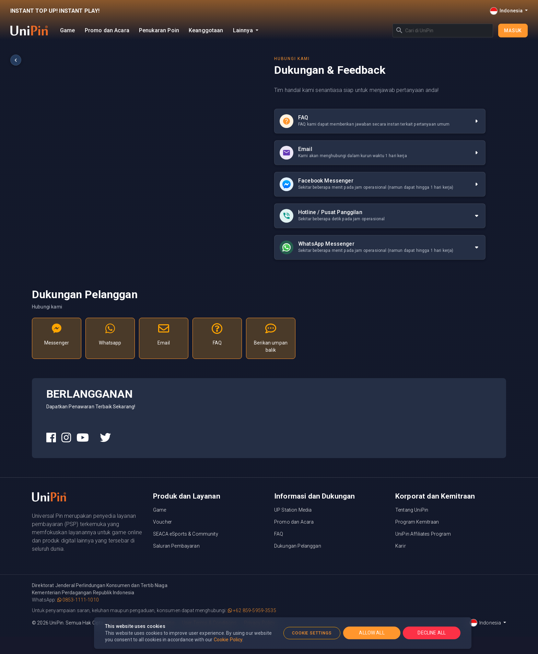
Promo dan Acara (107, 30)
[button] (379, 216)
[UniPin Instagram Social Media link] (66, 438)
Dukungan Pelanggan (297, 546)
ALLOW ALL (371, 632)
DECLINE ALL (432, 632)
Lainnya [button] (243, 30)
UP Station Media (293, 510)
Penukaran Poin (159, 30)
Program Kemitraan (417, 522)
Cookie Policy (228, 639)
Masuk (513, 30)
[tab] (380, 215)
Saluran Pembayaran (176, 546)
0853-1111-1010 (78, 600)
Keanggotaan (206, 30)
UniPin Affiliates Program (423, 534)
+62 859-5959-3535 (252, 610)
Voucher (162, 522)
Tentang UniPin (411, 510)
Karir (400, 546)
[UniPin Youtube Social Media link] (83, 438)
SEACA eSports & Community (185, 534)
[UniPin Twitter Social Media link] (105, 438)
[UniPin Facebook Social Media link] (51, 438)
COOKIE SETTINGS (312, 633)
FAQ (278, 534)
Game (67, 30)
